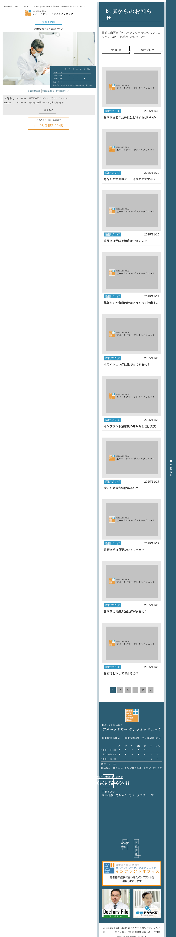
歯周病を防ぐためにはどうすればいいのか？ (49, 98)
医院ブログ (112, 111)
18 (143, 690)
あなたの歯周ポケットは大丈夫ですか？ (47, 102)
